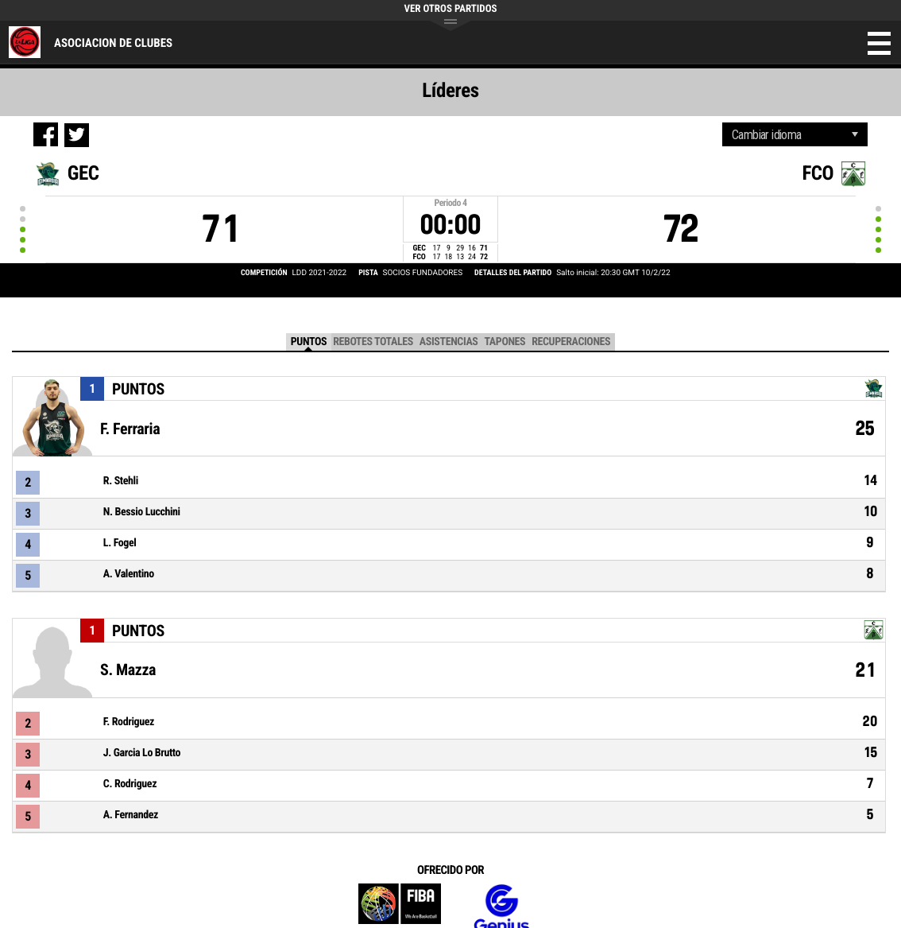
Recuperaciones (571, 342)
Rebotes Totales (373, 342)
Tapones (504, 342)
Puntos (309, 342)
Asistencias (449, 342)
